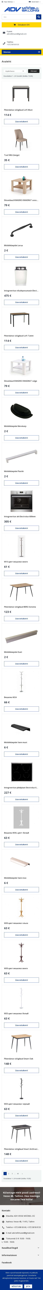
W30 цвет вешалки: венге (16, 968)
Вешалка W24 (10, 697)
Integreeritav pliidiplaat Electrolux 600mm (21, 787)
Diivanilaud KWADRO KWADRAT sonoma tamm (21, 200)
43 (18, 1174)
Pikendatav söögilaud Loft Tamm (18, 336)
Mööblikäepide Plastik (14, 471)
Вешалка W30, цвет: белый (16, 833)
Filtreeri (34, 71)
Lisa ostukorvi (21, 121)
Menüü (6, 52)
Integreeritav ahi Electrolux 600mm (20, 516)
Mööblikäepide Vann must (15, 742)
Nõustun (16, 1286)
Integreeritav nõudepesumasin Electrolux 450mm (21, 290)
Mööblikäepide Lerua (13, 245)
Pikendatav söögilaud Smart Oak (18, 1058)
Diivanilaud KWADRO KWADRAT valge (20, 381)
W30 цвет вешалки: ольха (16, 923)
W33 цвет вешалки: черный (17, 1104)
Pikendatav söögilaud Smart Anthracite (21, 1149)
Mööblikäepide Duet (13, 652)
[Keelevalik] (35, 2)
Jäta (28, 1286)
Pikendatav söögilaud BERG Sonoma (20, 607)
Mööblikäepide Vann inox (15, 878)
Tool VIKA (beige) (11, 155)
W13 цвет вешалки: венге (16, 561)
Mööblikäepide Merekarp (15, 426)
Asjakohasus (15, 71)
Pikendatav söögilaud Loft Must (18, 110)
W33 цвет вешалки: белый (16, 1013)
